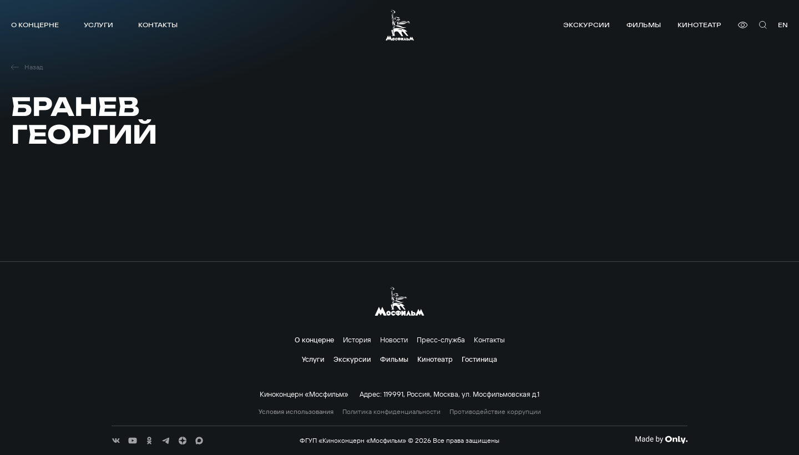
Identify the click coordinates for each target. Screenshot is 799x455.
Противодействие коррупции (495, 412)
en (783, 25)
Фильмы (643, 25)
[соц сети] (116, 440)
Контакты (158, 25)
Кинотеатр (699, 25)
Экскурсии (586, 25)
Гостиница (479, 359)
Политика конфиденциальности (391, 412)
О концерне (35, 25)
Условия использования (296, 412)
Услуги (98, 25)
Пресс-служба (441, 339)
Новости (394, 339)
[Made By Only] (661, 439)
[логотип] (400, 25)
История (357, 339)
